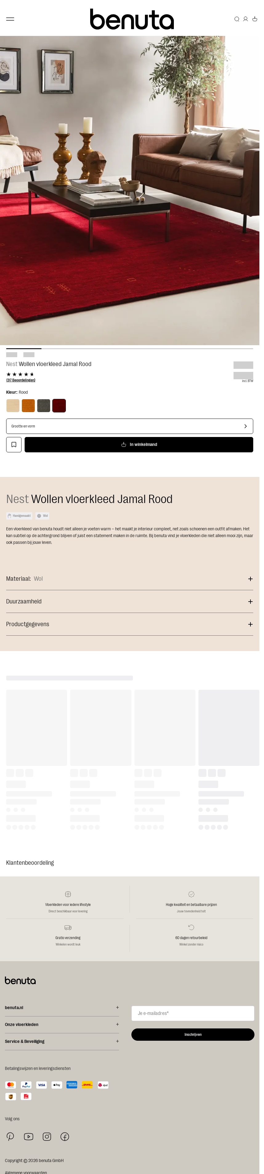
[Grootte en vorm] (129, 426)
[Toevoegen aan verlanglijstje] (14, 444)
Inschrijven (193, 1034)
